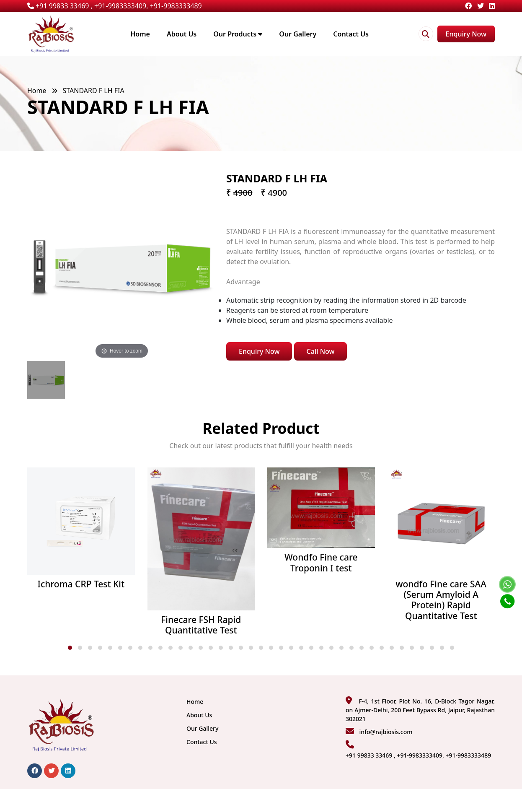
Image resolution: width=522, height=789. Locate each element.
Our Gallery (297, 34)
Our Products (237, 34)
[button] (70, 648)
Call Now (321, 351)
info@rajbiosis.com (385, 732)
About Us (181, 34)
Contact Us (351, 34)
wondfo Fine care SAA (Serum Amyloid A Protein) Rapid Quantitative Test (440, 600)
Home (140, 34)
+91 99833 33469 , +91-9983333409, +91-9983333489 (114, 5)
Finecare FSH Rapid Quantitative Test (201, 625)
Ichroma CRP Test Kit (80, 584)
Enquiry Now (466, 34)
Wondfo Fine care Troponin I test (320, 562)
